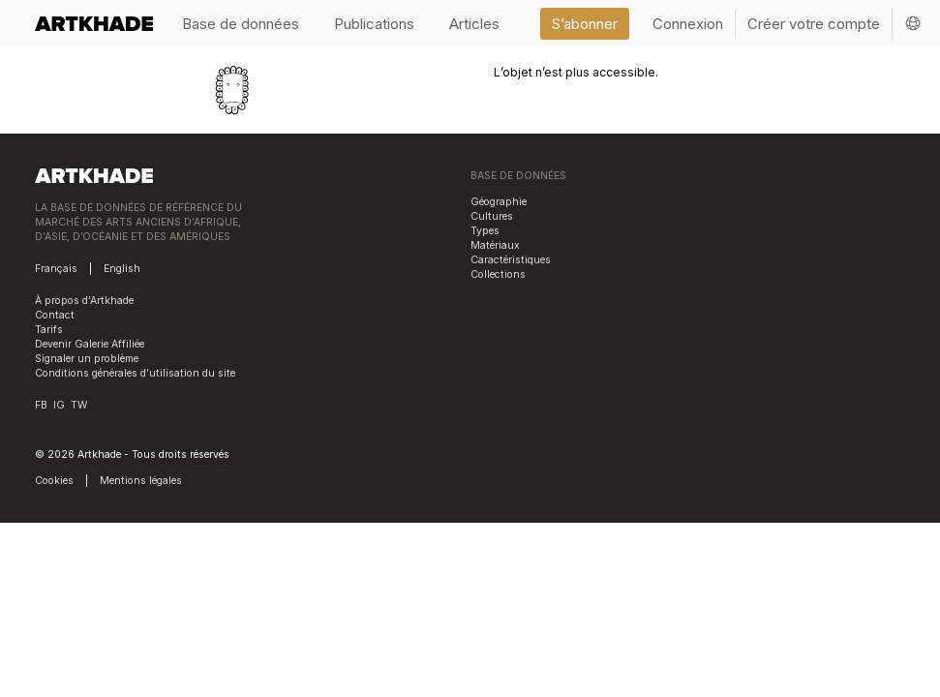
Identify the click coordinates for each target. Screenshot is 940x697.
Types (485, 231)
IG (59, 405)
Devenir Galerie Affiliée (89, 344)
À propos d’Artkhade (84, 300)
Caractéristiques (510, 260)
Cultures (491, 216)
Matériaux (495, 245)
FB (41, 405)
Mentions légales (141, 480)
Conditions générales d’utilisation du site (135, 373)
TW (79, 405)
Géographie (498, 202)
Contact (55, 315)
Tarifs (49, 329)
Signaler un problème (86, 358)
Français (56, 268)
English (122, 268)
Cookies (54, 480)
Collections (498, 274)
